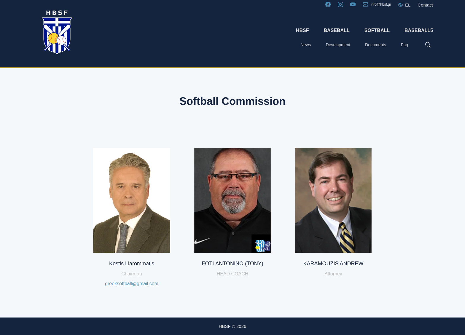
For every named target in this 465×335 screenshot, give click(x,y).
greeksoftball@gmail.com (131, 283)
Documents (375, 44)
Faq (404, 44)
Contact (425, 4)
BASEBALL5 (419, 30)
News (306, 44)
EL (404, 4)
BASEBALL (337, 30)
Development (338, 44)
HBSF (302, 30)
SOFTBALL (377, 30)
